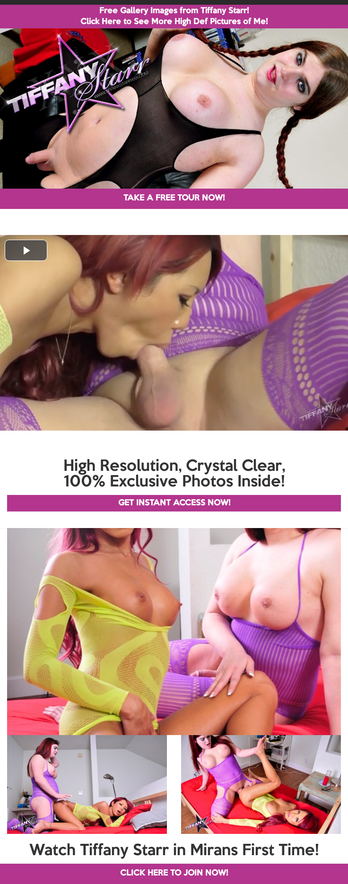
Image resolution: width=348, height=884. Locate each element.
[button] (26, 250)
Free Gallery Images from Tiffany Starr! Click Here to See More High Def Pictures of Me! (174, 17)
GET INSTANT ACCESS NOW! (174, 503)
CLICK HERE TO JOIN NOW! (174, 873)
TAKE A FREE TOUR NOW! (174, 198)
